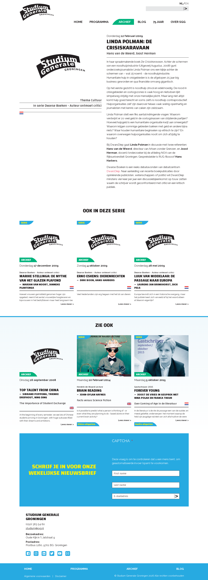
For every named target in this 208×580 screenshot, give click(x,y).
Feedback (105, 527)
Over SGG (178, 22)
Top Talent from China (39, 390)
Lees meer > (67, 304)
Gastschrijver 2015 (143, 387)
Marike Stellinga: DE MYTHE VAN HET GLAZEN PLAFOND (43, 278)
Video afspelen (86, 424)
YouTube (59, 553)
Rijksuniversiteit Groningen (152, 526)
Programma (99, 22)
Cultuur (96, 100)
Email (67, 553)
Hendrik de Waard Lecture (90, 387)
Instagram (36, 553)
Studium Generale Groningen (36, 12)
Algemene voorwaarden (37, 576)
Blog (142, 22)
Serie (24, 223)
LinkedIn (44, 553)
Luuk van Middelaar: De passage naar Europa (154, 278)
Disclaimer (60, 576)
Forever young (147, 390)
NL (181, 3)
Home (78, 22)
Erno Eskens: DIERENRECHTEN (101, 276)
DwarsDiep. (113, 171)
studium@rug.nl (35, 528)
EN (187, 3)
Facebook (28, 553)
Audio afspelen (144, 424)
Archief (125, 22)
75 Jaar (158, 22)
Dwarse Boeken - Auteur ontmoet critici (73, 106)
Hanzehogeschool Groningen (152, 536)
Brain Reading (89, 390)
